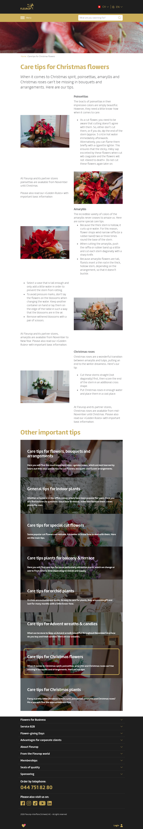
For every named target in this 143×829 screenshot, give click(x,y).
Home (23, 56)
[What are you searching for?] (100, 18)
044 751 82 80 (36, 787)
